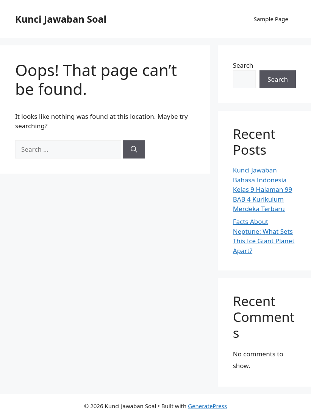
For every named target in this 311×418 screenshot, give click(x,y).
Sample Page (271, 19)
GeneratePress (207, 406)
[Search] (134, 149)
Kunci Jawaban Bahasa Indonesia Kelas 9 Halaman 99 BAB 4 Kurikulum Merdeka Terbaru (262, 189)
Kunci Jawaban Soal (60, 18)
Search (243, 65)
